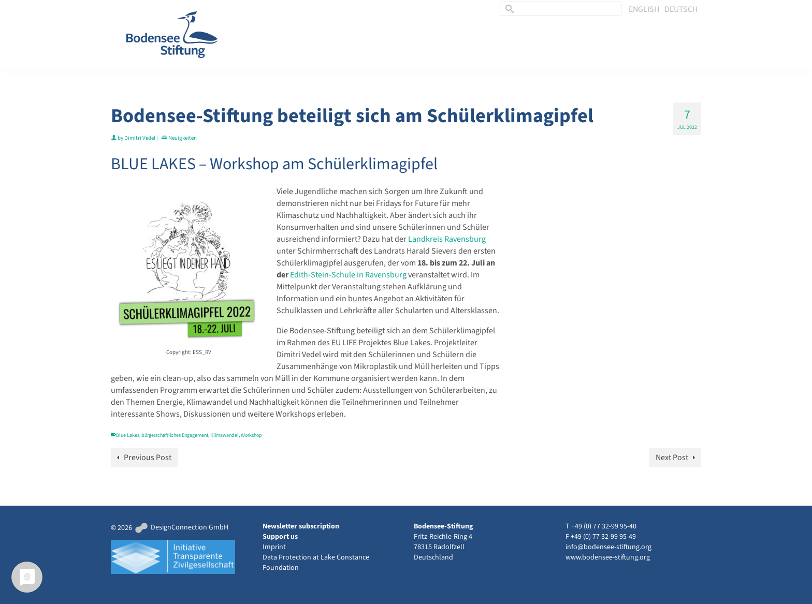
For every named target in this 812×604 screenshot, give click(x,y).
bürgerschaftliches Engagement (174, 435)
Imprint (274, 547)
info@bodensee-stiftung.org (608, 547)
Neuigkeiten (182, 138)
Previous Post (147, 457)
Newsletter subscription (301, 526)
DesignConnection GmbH (181, 527)
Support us (280, 537)
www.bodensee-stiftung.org (608, 557)
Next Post (672, 457)
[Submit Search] (508, 8)
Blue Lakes (127, 435)
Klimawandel (224, 435)
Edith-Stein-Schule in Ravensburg (348, 275)
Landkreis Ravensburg (447, 239)
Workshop (251, 435)
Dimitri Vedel (139, 138)
